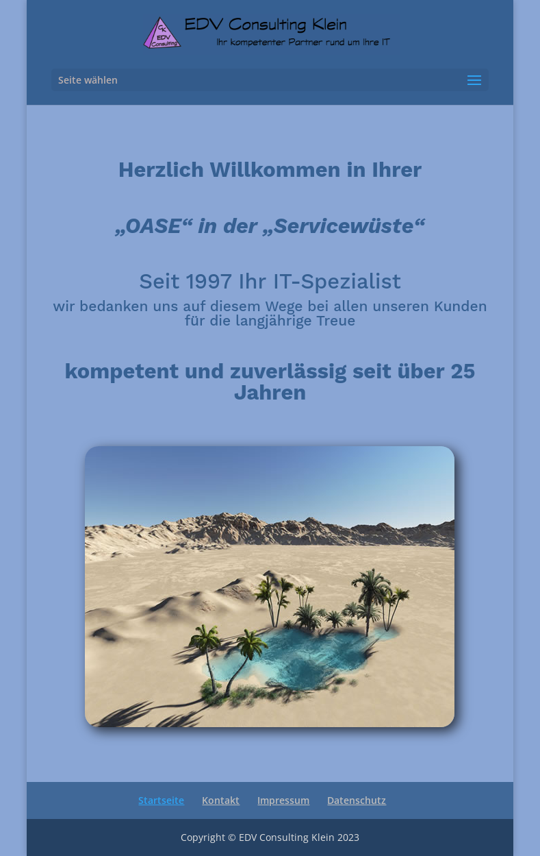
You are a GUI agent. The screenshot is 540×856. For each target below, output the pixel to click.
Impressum (283, 800)
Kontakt (221, 800)
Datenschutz (356, 800)
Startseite (161, 800)
